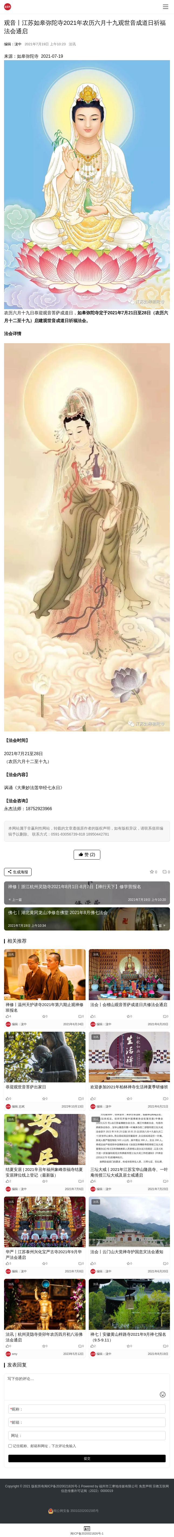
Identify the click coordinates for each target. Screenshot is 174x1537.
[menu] (165, 7)
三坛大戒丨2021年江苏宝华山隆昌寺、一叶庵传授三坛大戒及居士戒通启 (129, 1172)
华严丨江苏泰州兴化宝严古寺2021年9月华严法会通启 (44, 1254)
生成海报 (18, 872)
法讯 (72, 44)
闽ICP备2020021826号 (60, 1486)
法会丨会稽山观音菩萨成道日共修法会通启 (128, 1004)
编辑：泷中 (13, 44)
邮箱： (16, 1422)
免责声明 (146, 1486)
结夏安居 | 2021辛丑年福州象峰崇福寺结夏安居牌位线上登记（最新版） (44, 1172)
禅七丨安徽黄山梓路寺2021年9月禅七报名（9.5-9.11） (128, 1337)
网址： (16, 1435)
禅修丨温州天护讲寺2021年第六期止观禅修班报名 (44, 1007)
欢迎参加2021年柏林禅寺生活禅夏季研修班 (129, 1087)
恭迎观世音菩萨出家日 (26, 1087)
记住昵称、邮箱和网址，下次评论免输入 (42, 1446)
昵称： (16, 1409)
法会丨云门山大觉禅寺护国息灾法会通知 (126, 1251)
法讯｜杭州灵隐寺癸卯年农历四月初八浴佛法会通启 (44, 1337)
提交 (87, 1458)
